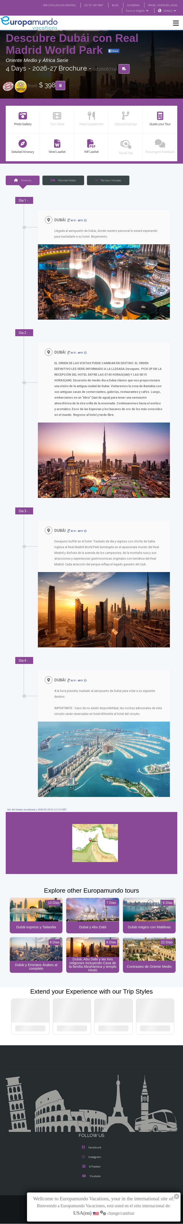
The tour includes (108, 180)
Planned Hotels (63, 180)
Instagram (91, 1157)
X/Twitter (91, 1167)
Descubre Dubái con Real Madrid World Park (72, 44)
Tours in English (137, 10)
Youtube (91, 1176)
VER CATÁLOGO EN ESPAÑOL (50, 5)
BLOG (110, 5)
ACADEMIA (129, 5)
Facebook (91, 1148)
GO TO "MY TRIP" (87, 5)
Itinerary (22, 180)
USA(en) (169, 10)
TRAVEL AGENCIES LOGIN (160, 5)
